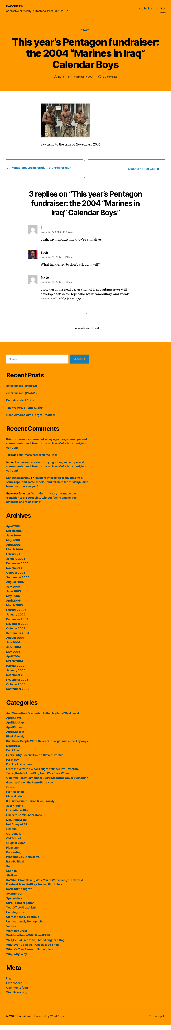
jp (62, 77)
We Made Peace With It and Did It (28, 940)
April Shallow (15, 737)
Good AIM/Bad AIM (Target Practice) (30, 420)
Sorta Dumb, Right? (19, 894)
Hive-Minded (15, 801)
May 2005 (13, 601)
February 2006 (16, 559)
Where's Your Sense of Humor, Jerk (29, 954)
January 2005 (15, 619)
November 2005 (17, 573)
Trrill (9, 460)
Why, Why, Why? (17, 959)
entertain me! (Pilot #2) (21, 391)
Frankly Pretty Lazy (19, 769)
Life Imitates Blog (17, 815)
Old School (13, 843)
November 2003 (17, 684)
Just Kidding (14, 810)
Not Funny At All (16, 829)
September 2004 (17, 638)
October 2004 (15, 633)
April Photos (14, 732)
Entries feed (14, 988)
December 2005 (17, 568)
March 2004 (14, 666)
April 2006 (13, 549)
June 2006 (13, 540)
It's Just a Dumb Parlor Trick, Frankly (30, 806)
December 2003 (17, 680)
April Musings (15, 727)
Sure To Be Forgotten (20, 908)
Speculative (14, 903)
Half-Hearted (15, 796)
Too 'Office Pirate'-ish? (21, 912)
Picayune (12, 852)
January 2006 (15, 563)
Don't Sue (12, 755)
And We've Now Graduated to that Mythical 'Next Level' (42, 718)
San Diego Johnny (18, 483)
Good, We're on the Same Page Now (29, 787)
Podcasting (13, 857)
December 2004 (17, 624)
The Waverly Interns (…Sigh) (25, 412)
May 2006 (13, 545)
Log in (10, 983)
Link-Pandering (16, 824)
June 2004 (13, 652)
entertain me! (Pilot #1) (21, 398)
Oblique (11, 834)
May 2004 (13, 656)
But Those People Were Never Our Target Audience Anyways (47, 746)
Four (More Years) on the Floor (37, 460)
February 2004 (16, 670)
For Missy (12, 764)
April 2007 (13, 531)
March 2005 (14, 610)
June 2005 (13, 596)
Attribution (145, 8)
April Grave (14, 723)
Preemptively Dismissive (22, 862)
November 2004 (17, 629)
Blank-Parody (15, 741)
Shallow (11, 880)
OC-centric (13, 838)
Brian (9, 444)
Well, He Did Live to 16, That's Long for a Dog (35, 945)
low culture (15, 6)
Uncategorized (16, 917)
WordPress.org (16, 997)
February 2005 (16, 615)
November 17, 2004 (83, 77)
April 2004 (13, 661)
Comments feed (17, 992)
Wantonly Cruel (16, 935)
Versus (10, 931)
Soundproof (14, 898)
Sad (8, 871)
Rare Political (15, 866)
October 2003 (15, 689)
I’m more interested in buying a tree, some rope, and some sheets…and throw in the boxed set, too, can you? (46, 448)
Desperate (13, 750)
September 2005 (17, 582)
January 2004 (15, 675)
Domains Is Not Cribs (20, 405)
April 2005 (13, 605)
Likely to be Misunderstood (24, 820)
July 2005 (13, 591)
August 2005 (15, 587)
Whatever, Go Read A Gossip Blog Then (32, 949)
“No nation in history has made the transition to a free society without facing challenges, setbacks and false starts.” (41, 503)
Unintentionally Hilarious (22, 922)
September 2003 (17, 694)
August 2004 (15, 642)
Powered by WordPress (50, 1021)
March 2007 (14, 536)
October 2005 (15, 577)
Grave (85, 31)
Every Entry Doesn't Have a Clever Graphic (34, 760)
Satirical (12, 876)
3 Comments (110, 77)
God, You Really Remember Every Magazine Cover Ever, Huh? (47, 783)
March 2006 (14, 554)
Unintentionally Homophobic (25, 926)
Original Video (15, 848)
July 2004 (13, 647)
